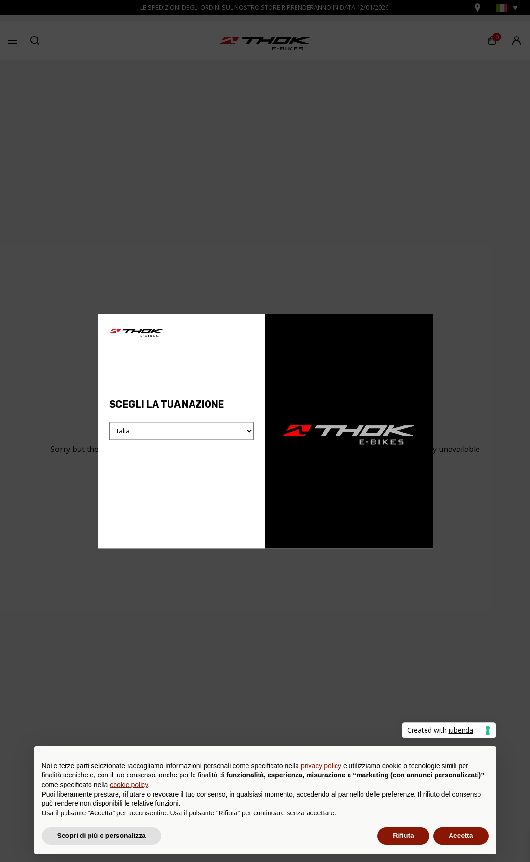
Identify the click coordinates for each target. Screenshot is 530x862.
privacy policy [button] (321, 766)
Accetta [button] (461, 835)
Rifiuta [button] (403, 835)
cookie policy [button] (129, 784)
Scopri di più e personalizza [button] (101, 835)
